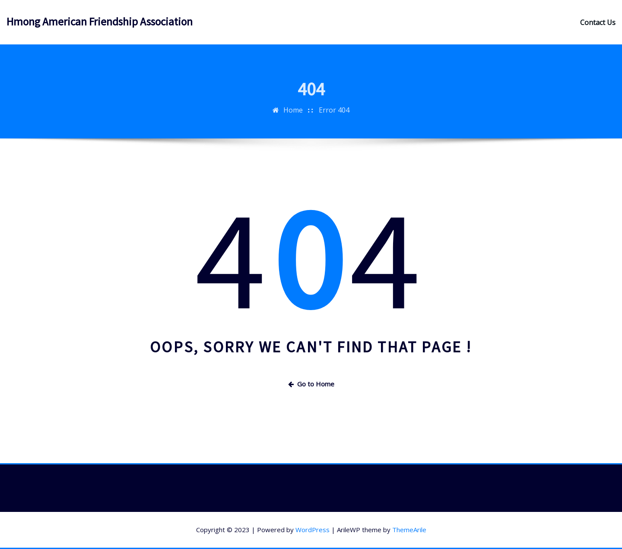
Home (293, 116)
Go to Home (311, 384)
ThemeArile (409, 529)
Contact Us (598, 22)
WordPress (312, 529)
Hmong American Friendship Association (99, 21)
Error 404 (334, 116)
